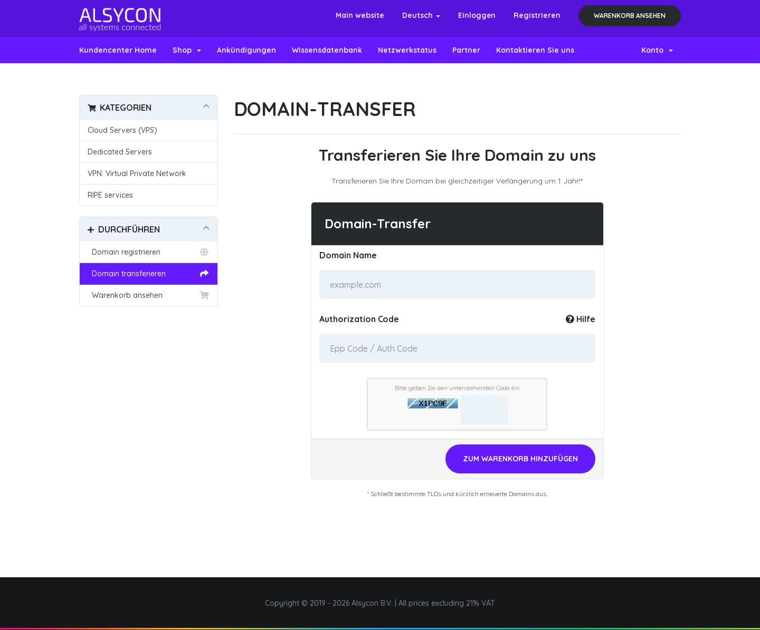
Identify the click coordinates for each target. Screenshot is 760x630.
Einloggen (477, 15)
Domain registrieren (149, 252)
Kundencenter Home (118, 50)
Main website (360, 15)
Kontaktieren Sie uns (535, 50)
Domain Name (348, 255)
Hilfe (580, 319)
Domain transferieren (149, 273)
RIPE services (110, 195)
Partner (466, 50)
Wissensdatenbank (327, 50)
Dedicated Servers (120, 152)
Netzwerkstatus (407, 50)
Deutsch (421, 15)
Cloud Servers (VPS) (122, 130)
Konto (657, 50)
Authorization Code (457, 319)
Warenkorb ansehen (630, 16)
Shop (187, 50)
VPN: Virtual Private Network (137, 173)
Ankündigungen (247, 50)
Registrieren (537, 15)
